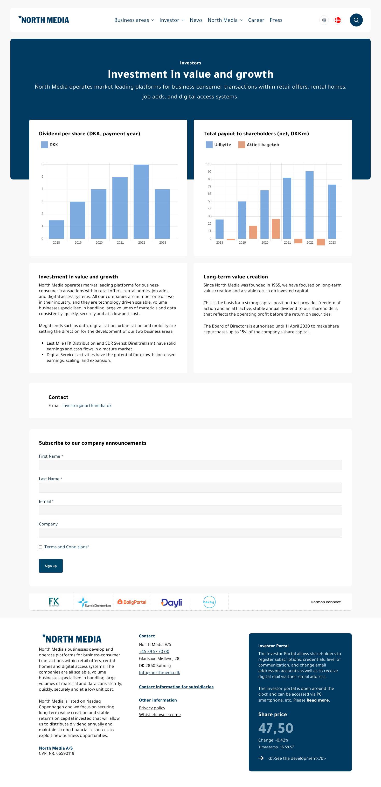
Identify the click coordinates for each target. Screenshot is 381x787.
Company (48, 524)
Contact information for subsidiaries (176, 686)
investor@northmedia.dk (87, 405)
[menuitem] (337, 20)
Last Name (50, 479)
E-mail (46, 501)
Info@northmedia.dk (159, 672)
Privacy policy (152, 708)
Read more (318, 699)
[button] (297, 758)
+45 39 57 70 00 (154, 651)
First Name (51, 456)
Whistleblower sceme (160, 714)
